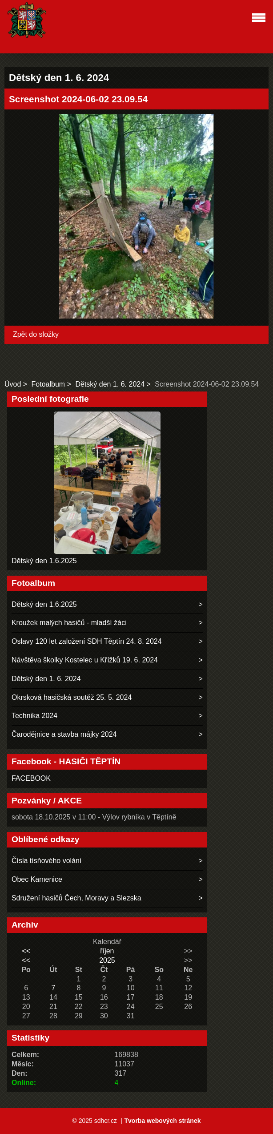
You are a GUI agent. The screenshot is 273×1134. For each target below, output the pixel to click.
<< (26, 951)
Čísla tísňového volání (46, 860)
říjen (107, 951)
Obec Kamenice (37, 879)
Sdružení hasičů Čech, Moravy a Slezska (76, 898)
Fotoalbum (48, 384)
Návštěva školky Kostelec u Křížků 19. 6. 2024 (85, 660)
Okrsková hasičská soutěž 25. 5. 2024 (72, 697)
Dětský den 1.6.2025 (44, 561)
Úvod (12, 384)
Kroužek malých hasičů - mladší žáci (69, 622)
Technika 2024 (34, 715)
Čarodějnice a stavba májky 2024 (64, 734)
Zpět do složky (36, 334)
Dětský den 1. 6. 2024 (110, 384)
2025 (107, 960)
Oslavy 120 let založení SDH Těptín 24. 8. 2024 (87, 641)
